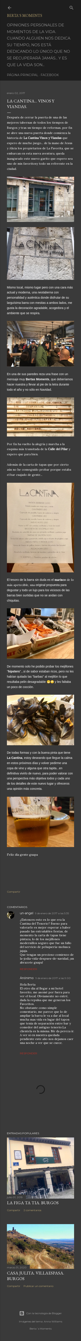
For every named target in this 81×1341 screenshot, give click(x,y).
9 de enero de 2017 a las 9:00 (53, 978)
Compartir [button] (13, 891)
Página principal (22, 75)
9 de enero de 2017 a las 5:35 (52, 913)
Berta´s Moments (24, 15)
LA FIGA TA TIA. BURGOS (33, 1203)
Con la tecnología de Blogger (40, 1313)
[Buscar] (71, 7)
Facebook (50, 75)
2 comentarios (32, 1210)
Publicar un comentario (38, 1286)
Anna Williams (53, 1321)
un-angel (26, 913)
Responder (28, 969)
